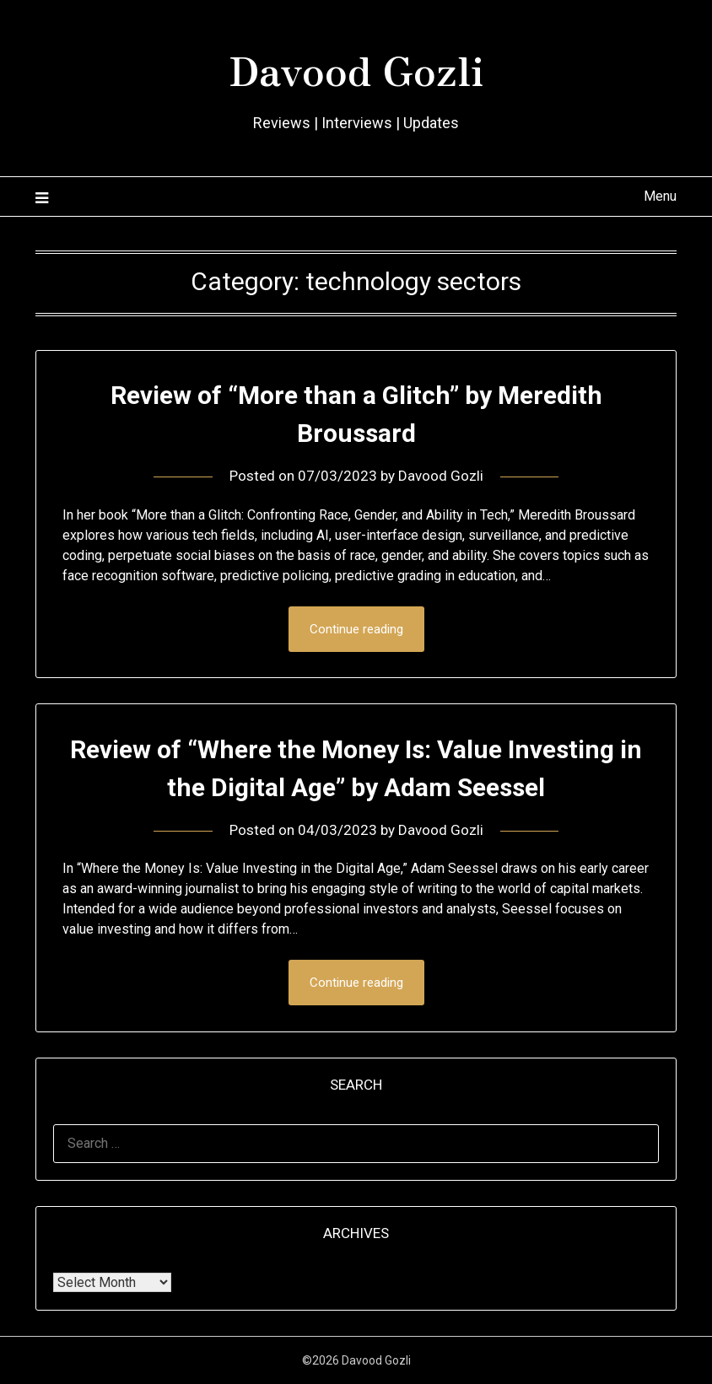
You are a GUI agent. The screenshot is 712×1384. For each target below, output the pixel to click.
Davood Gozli (356, 68)
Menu (660, 196)
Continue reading (356, 629)
